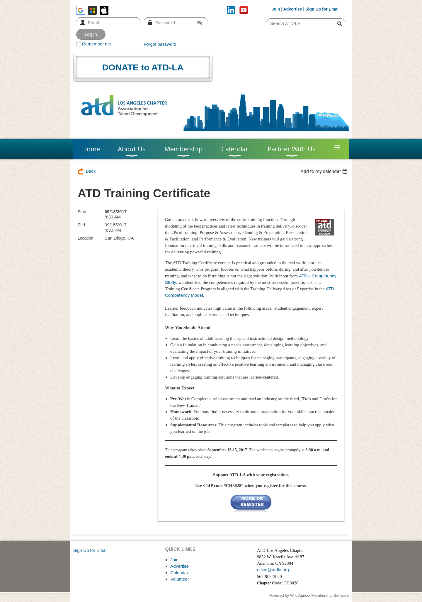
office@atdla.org (273, 569)
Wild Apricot (300, 595)
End (81, 225)
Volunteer (179, 578)
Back (91, 171)
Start (82, 211)
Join (276, 9)
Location (85, 238)
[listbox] (324, 171)
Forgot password (160, 44)
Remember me (96, 43)
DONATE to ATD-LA (143, 67)
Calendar (179, 572)
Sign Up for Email (90, 550)
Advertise (292, 9)
